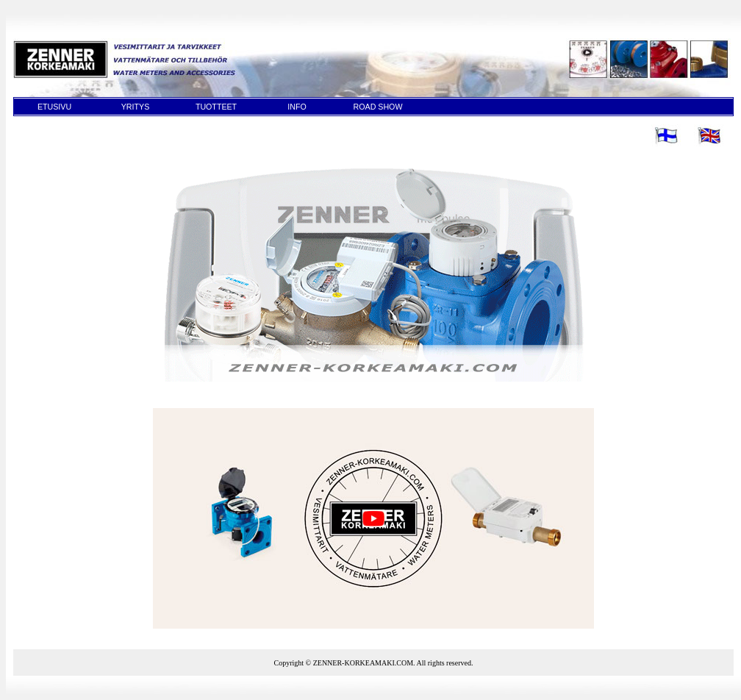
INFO (296, 106)
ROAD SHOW (378, 106)
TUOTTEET (216, 106)
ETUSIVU (54, 106)
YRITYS (135, 106)
